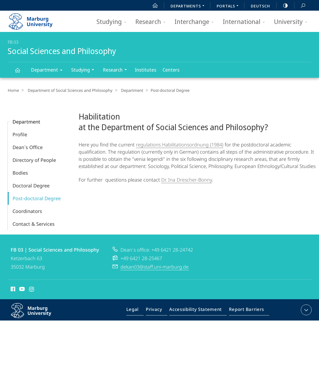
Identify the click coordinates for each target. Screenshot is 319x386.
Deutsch (260, 6)
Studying (113, 22)
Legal (138, 310)
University (292, 22)
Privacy (158, 310)
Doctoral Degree (31, 185)
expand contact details (305, 310)
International (245, 22)
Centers (171, 70)
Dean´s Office (28, 147)
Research (152, 22)
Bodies (20, 172)
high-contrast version (282, 6)
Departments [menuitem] (189, 6)
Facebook (12, 289)
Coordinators (27, 211)
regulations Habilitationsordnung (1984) (179, 144)
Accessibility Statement (197, 310)
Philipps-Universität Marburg (37, 314)
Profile (20, 134)
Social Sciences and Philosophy (20, 72)
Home (13, 90)
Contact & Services (34, 223)
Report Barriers (245, 310)
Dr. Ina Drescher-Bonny (186, 179)
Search (300, 6)
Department (48, 71)
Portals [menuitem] (229, 6)
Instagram (32, 289)
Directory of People (34, 160)
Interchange (196, 22)
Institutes (145, 70)
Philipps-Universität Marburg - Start (36, 20)
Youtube (21, 289)
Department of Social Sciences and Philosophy (68, 90)
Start (152, 6)
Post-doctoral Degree (37, 198)
